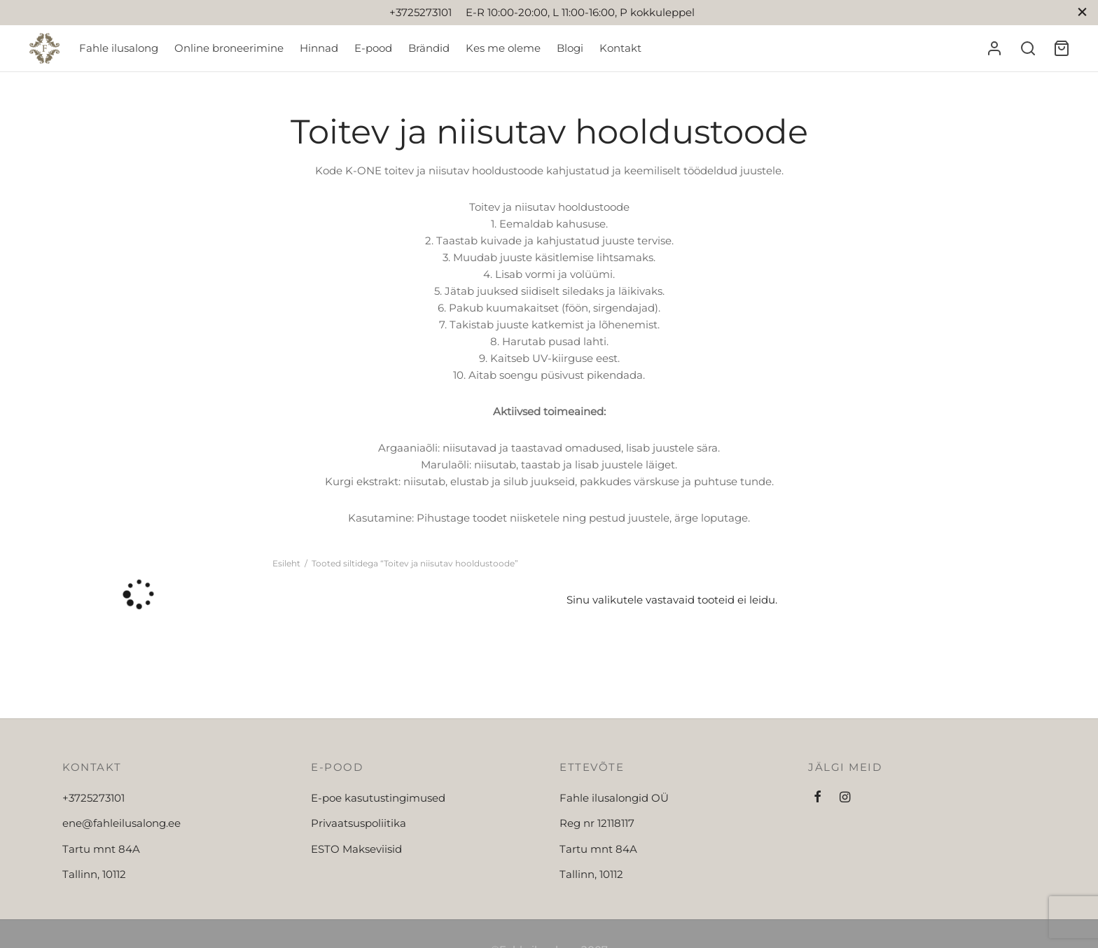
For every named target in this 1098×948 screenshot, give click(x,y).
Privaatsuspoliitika (358, 823)
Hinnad (319, 48)
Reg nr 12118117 (597, 823)
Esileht (286, 563)
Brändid (429, 48)
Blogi (570, 48)
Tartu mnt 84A (101, 849)
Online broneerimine (229, 48)
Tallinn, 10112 (94, 874)
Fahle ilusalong (118, 48)
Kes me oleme (503, 48)
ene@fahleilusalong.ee (121, 823)
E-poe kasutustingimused (378, 797)
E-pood (373, 48)
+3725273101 (93, 797)
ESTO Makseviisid (356, 849)
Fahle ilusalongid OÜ (614, 797)
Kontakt (620, 48)
